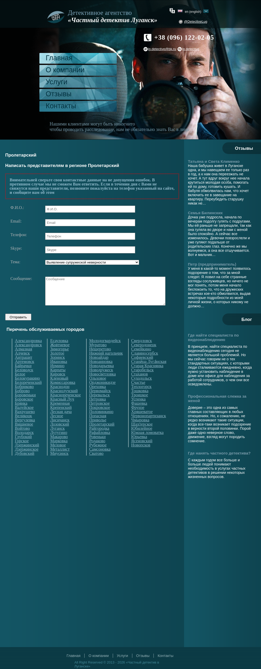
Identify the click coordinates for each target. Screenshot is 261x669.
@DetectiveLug (195, 21)
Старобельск (142, 380)
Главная (59, 58)
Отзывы (59, 94)
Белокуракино (27, 388)
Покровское (99, 417)
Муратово (98, 355)
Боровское (24, 409)
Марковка (58, 451)
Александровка (28, 350)
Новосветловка (102, 384)
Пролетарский (102, 434)
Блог (246, 319)
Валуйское (24, 417)
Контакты (61, 106)
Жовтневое (59, 355)
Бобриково (24, 396)
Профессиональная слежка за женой (217, 398)
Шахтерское (142, 434)
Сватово (96, 463)
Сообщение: (21, 279)
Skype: (16, 248)
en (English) (193, 11)
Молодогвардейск (105, 350)
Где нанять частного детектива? (219, 453)
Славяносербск (144, 363)
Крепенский (61, 417)
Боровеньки (25, 405)
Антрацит (23, 367)
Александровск (28, 355)
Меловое (58, 455)
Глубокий (23, 446)
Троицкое (139, 405)
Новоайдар (99, 367)
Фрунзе (137, 417)
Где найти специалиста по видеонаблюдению (213, 337)
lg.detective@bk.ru (162, 49)
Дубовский (24, 463)
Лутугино (58, 442)
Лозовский (59, 434)
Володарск (24, 442)
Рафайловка (99, 442)
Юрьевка (139, 446)
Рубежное (98, 455)
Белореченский (28, 392)
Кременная (60, 413)
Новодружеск (101, 380)
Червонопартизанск (148, 425)
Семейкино (141, 359)
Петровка (97, 409)
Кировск (57, 384)
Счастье (138, 392)
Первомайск (100, 400)
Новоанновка (100, 371)
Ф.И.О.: (17, 208)
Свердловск (141, 350)
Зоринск (57, 367)
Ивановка (58, 371)
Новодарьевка (101, 375)
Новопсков (140, 455)
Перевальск (99, 405)
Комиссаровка (62, 392)
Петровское (99, 413)
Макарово (59, 446)
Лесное (56, 425)
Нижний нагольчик (106, 363)
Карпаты (58, 380)
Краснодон (59, 396)
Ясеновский (141, 451)
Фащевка (139, 413)
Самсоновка (100, 459)
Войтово (22, 438)
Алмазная (23, 359)
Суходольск (141, 388)
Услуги (56, 82)
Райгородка (99, 438)
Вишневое (24, 434)
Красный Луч (62, 409)
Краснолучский (64, 400)
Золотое (57, 363)
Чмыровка (140, 430)
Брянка (21, 413)
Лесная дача (61, 421)
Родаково (97, 451)
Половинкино (101, 421)
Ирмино (57, 375)
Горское (22, 451)
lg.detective (190, 49)
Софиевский (142, 367)
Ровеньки (97, 446)
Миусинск (59, 463)
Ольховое (97, 388)
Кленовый (59, 388)
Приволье (97, 430)
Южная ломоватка (147, 442)
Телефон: (18, 235)
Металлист (59, 459)
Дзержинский (27, 455)
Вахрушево (25, 421)
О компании (65, 70)
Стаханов (139, 384)
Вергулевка (25, 430)
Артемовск (24, 371)
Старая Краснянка (147, 375)
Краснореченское (65, 405)
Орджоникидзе (102, 392)
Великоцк (23, 425)
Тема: (15, 262)
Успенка (138, 409)
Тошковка (140, 400)
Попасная (97, 425)
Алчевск (22, 363)
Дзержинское (26, 459)
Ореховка (97, 396)
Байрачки (23, 375)
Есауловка (59, 350)
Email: (16, 221)
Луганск (57, 438)
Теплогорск (141, 396)
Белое (20, 384)
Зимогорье (59, 359)
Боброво (22, 400)
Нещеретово (100, 359)
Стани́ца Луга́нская (149, 371)
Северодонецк (143, 355)
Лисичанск (59, 430)
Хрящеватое (142, 421)
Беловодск (24, 380)
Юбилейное (141, 438)
